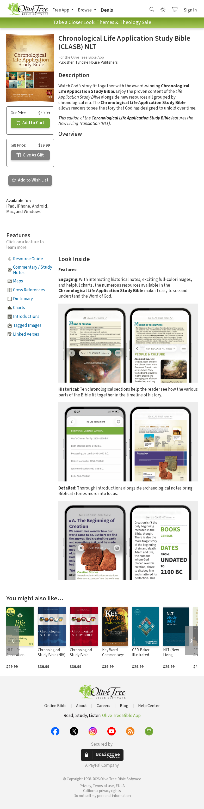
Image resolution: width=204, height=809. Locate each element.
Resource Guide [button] (28, 259)
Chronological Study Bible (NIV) (51, 652)
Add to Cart (30, 123)
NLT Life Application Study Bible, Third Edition (16, 657)
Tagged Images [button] (27, 325)
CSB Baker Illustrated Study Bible (141, 655)
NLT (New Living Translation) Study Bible (173, 657)
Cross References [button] (29, 290)
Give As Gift (30, 155)
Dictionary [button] (23, 299)
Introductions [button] (26, 316)
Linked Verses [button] (26, 334)
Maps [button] (18, 281)
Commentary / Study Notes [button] (32, 270)
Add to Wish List (30, 180)
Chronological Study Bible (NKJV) (81, 655)
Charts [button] (19, 308)
